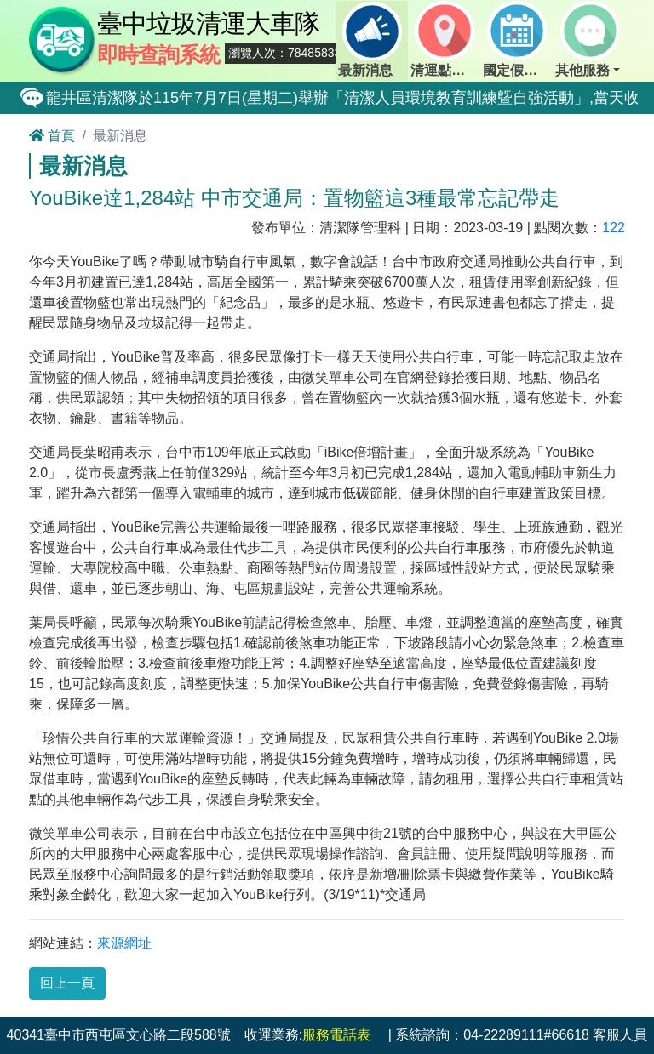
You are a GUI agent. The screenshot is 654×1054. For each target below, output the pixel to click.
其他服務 (586, 39)
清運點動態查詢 (445, 39)
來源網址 (124, 943)
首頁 (52, 135)
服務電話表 (336, 1035)
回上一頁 (67, 983)
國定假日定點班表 (518, 39)
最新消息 (369, 39)
